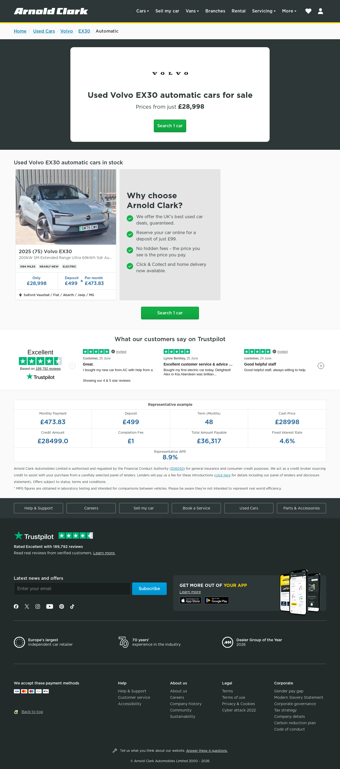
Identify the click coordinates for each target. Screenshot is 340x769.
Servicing (262, 11)
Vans (191, 11)
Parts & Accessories (301, 508)
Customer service (134, 697)
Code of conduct (289, 729)
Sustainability (182, 716)
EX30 (84, 31)
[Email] (72, 588)
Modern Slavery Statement (298, 697)
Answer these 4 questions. (207, 751)
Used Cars (44, 31)
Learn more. (104, 553)
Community (181, 710)
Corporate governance (295, 704)
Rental (239, 11)
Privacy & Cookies (238, 704)
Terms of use (233, 697)
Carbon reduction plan (295, 723)
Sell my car (167, 11)
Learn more (190, 592)
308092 (177, 469)
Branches (215, 11)
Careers (91, 508)
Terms (227, 691)
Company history (186, 704)
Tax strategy (285, 710)
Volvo (66, 31)
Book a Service (196, 508)
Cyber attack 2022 (239, 710)
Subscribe (149, 588)
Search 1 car (170, 125)
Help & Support (38, 508)
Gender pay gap (288, 691)
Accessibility (129, 704)
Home (20, 31)
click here (223, 475)
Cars (141, 11)
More (287, 11)
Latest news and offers (38, 578)
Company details (289, 716)
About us (178, 691)
